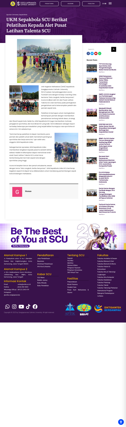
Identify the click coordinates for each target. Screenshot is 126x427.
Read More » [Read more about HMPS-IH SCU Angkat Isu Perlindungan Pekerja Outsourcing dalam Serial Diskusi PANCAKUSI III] (102, 104)
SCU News (40, 278)
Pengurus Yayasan (73, 268)
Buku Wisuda (41, 283)
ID (105, 3)
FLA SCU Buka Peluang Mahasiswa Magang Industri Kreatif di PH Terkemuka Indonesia (107, 178)
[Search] (113, 50)
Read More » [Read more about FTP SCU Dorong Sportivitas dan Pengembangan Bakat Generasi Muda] (102, 72)
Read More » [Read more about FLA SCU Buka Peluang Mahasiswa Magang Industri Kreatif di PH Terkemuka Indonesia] (102, 185)
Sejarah (70, 259)
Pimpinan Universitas (74, 271)
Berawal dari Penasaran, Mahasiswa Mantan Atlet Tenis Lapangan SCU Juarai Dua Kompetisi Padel (107, 162)
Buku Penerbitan (43, 286)
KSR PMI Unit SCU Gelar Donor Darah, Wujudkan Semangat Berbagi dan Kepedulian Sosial (107, 129)
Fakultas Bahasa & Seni (105, 262)
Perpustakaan (72, 282)
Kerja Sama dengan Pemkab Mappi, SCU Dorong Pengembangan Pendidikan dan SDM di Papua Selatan (107, 194)
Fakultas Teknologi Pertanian (107, 288)
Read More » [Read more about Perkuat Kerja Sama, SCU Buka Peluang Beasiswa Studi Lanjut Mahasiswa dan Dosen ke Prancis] (102, 215)
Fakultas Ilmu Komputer (105, 278)
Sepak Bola (23, 15)
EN (103, 3)
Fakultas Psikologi (103, 283)
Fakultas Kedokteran (104, 280)
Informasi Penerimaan (45, 264)
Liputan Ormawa (12, 15)
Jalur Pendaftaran (43, 259)
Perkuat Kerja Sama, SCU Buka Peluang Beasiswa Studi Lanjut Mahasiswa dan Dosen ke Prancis (107, 209)
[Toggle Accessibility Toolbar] (121, 422)
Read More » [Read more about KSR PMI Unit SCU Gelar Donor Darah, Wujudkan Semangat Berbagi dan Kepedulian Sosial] (102, 135)
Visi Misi (70, 261)
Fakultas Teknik (102, 286)
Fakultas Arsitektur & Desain (107, 259)
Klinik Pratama (72, 285)
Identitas (70, 264)
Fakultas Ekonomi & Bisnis (106, 264)
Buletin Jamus (42, 281)
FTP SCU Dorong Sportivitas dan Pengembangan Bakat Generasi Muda (107, 67)
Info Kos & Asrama (43, 267)
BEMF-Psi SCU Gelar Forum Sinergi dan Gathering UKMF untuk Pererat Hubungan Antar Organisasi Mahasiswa (106, 145)
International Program (105, 291)
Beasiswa (40, 262)
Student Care (71, 288)
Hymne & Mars (72, 266)
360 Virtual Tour (72, 273)
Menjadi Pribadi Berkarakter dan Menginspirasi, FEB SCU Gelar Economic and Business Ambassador (107, 114)
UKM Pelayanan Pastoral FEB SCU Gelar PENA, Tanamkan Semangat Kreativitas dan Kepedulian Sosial (106, 82)
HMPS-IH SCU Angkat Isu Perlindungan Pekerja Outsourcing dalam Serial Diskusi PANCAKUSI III (107, 99)
